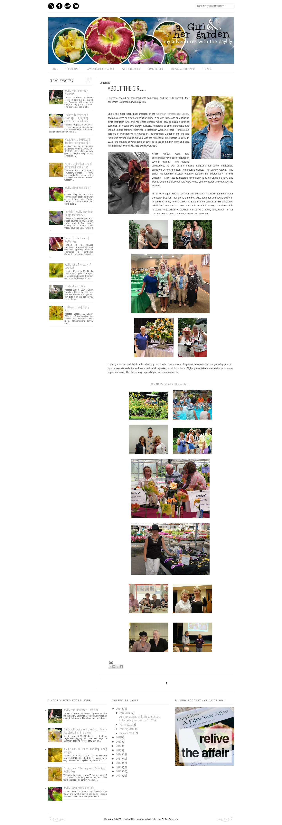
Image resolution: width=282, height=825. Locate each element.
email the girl (155, 69)
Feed (51, 6)
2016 (119, 746)
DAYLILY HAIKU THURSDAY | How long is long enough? (77, 141)
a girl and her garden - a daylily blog (140, 819)
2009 (119, 775)
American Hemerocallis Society (172, 114)
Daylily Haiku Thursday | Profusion (81, 710)
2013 (119, 758)
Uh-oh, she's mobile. (74, 286)
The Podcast (73, 69)
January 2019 (127, 733)
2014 (119, 754)
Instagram (76, 6)
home (55, 69)
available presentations (100, 69)
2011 (119, 767)
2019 (119, 709)
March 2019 (126, 724)
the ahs (206, 69)
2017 (119, 741)
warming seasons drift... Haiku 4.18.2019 (140, 717)
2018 (119, 737)
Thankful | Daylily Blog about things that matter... (78, 213)
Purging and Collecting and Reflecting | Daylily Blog (78, 165)
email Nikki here (176, 368)
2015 (119, 750)
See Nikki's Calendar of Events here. (170, 384)
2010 (119, 771)
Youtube (67, 6)
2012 (119, 763)
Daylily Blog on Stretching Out (78, 788)
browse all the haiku (183, 69)
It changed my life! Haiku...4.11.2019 (137, 720)
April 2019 (125, 713)
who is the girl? (131, 69)
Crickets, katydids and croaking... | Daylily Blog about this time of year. (76, 118)
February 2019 (127, 729)
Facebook (59, 6)
